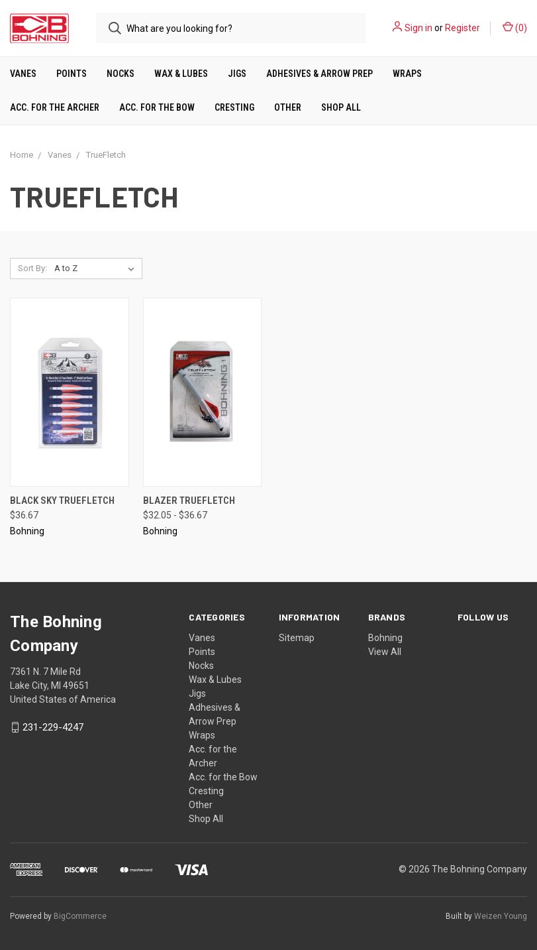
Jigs (237, 73)
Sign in (418, 28)
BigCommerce (80, 916)
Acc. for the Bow (157, 107)
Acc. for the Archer (54, 107)
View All (384, 651)
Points (71, 73)
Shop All (341, 107)
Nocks (120, 73)
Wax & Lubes (181, 73)
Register (462, 28)
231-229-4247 (53, 727)
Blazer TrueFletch (189, 500)
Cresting (234, 107)
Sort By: (32, 268)
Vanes (23, 73)
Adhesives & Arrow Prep (319, 73)
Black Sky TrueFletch (62, 500)
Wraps (407, 73)
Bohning (385, 637)
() (515, 27)
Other (287, 107)
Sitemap (297, 637)
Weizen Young (500, 916)
